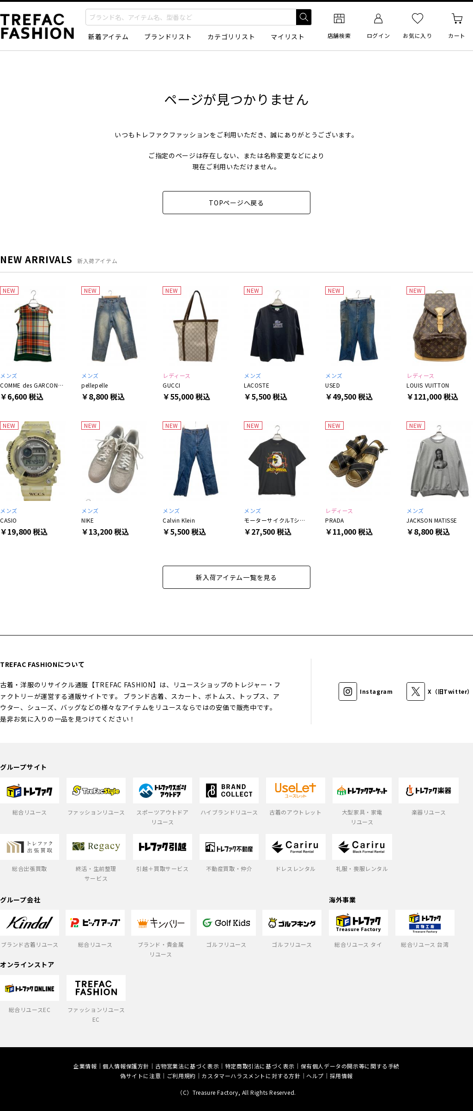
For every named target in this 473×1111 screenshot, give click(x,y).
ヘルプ (315, 1076)
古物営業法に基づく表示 (187, 1066)
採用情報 (341, 1076)
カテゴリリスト (231, 36)
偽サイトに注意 (140, 1076)
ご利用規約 (181, 1076)
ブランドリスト (168, 36)
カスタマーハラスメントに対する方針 (250, 1076)
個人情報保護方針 (126, 1066)
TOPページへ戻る (236, 202)
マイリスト (288, 36)
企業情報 (85, 1066)
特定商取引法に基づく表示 (260, 1066)
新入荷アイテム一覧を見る (236, 577)
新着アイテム (108, 36)
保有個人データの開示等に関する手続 (350, 1066)
